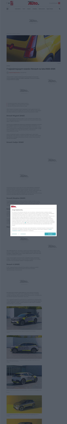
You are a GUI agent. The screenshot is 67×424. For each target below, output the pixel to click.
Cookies (19, 230)
